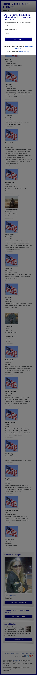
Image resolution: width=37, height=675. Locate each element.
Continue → (18, 39)
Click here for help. (24, 51)
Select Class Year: (10, 29)
